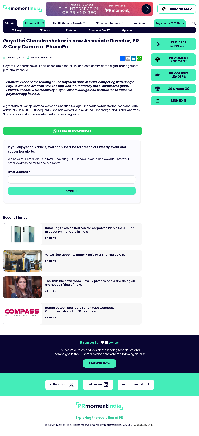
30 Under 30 (32, 23)
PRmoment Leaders (108, 23)
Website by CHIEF (144, 425)
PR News (45, 30)
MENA (188, 8)
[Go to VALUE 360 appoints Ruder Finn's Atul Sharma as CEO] (72, 261)
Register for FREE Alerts (170, 23)
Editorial (10, 23)
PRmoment (135, 385)
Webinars (140, 23)
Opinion (127, 30)
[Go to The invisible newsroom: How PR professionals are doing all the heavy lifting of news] (72, 287)
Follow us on (62, 384)
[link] (99, 9)
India (174, 8)
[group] (99, 9)
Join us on (98, 384)
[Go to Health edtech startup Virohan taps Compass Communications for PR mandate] (72, 314)
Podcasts (72, 30)
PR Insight (17, 30)
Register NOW (100, 363)
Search (194, 23)
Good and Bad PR (99, 30)
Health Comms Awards (67, 23)
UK (181, 8)
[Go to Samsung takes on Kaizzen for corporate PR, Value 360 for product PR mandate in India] (72, 234)
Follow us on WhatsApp (72, 131)
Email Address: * (19, 172)
